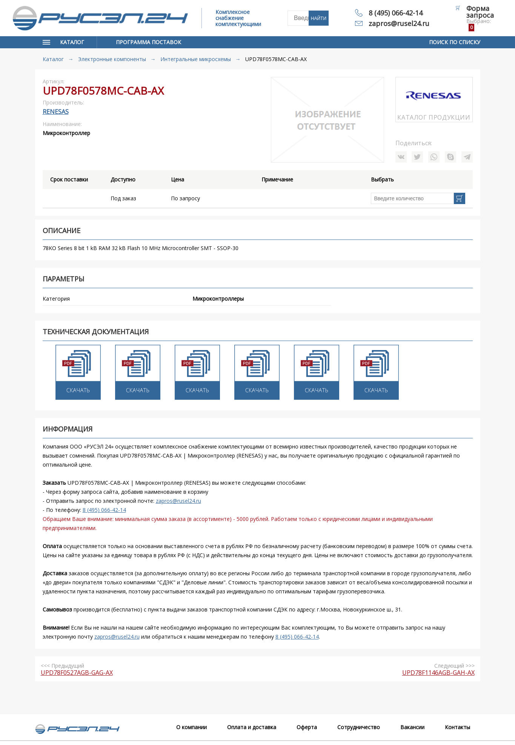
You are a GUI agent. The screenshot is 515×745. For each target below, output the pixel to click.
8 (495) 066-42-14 (396, 12)
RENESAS (56, 112)
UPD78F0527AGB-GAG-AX (77, 672)
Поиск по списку (454, 42)
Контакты (457, 727)
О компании (191, 727)
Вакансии (412, 727)
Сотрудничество (358, 727)
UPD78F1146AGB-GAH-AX (438, 672)
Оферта (307, 727)
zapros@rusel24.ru (399, 23)
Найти (318, 18)
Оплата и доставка (251, 727)
